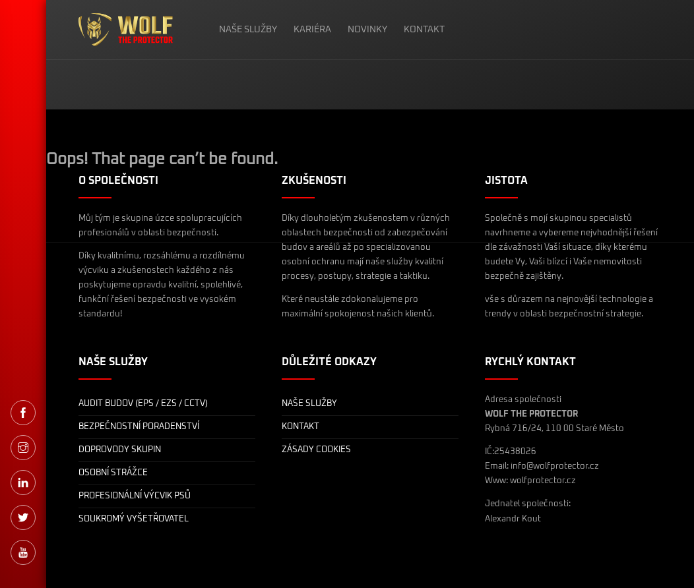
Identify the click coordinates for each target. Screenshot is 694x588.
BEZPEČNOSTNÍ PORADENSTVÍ (139, 427)
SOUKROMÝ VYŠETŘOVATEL (134, 519)
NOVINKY (367, 29)
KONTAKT (424, 29)
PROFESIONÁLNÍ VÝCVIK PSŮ (135, 496)
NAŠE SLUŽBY (248, 29)
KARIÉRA (312, 29)
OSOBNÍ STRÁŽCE (113, 473)
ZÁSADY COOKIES (316, 450)
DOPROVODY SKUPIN (120, 450)
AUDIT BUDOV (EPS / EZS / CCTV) (143, 403)
